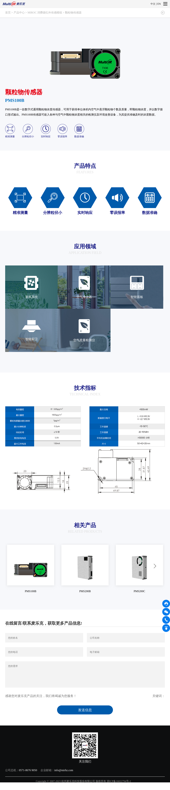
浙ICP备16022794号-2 (119, 781)
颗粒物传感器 (73, 12)
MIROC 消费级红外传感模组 (45, 12)
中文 (153, 3)
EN (159, 3)
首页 (8, 12)
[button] (15, 566)
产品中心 (19, 12)
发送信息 (85, 710)
